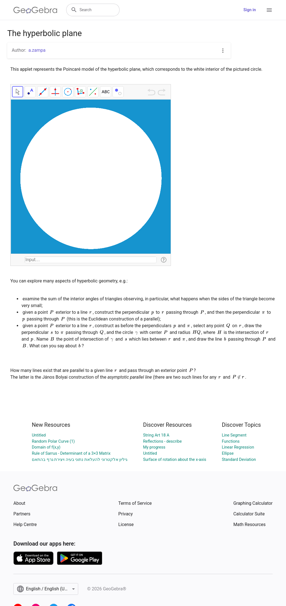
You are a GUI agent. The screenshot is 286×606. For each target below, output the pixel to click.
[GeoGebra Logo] (35, 10)
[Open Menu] (269, 10)
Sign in (250, 10)
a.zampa (37, 50)
